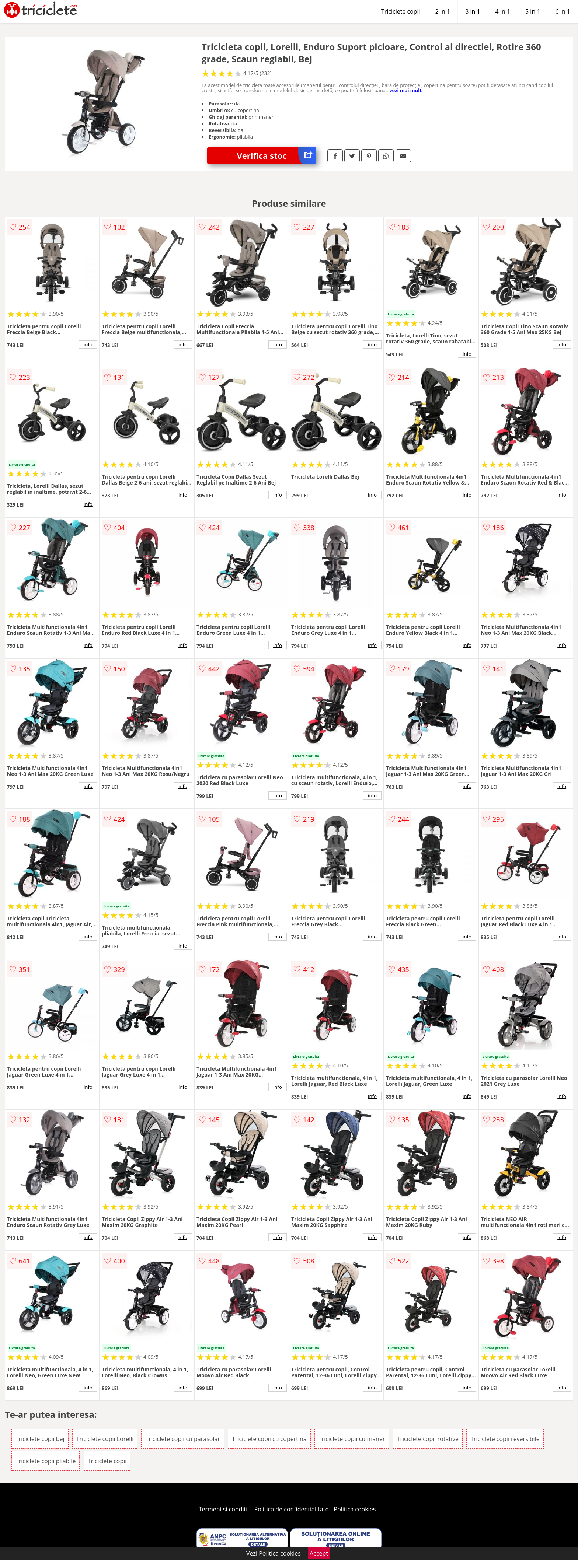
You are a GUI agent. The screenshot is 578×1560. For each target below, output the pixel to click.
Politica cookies (355, 1509)
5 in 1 (532, 11)
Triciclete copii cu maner (351, 1439)
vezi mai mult (405, 90)
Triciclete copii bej (40, 1439)
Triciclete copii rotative (428, 1439)
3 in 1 (472, 11)
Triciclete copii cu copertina (269, 1439)
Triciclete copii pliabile (45, 1461)
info (88, 344)
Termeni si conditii (224, 1509)
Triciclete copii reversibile (505, 1439)
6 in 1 (563, 11)
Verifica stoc (276, 155)
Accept (319, 1553)
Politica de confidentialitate (291, 1509)
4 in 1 (502, 11)
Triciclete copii (400, 11)
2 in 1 (442, 11)
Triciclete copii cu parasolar (182, 1439)
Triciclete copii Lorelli (105, 1439)
